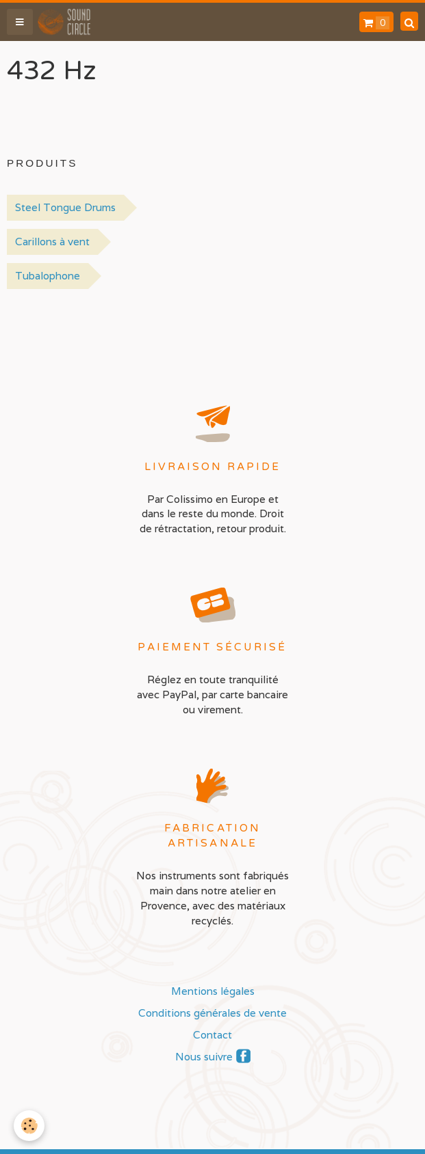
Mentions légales (213, 991)
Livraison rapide (212, 467)
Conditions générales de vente (212, 1012)
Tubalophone (47, 275)
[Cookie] (29, 1125)
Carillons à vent (52, 241)
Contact (212, 1034)
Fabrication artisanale (212, 836)
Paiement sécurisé (212, 647)
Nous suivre (204, 1056)
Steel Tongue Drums (65, 207)
